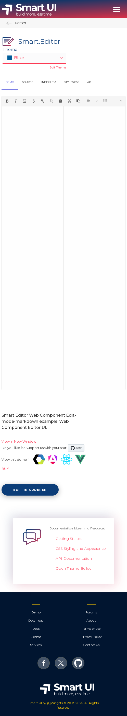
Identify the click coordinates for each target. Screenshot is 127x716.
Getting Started (69, 538)
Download (36, 620)
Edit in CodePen (30, 490)
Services (36, 645)
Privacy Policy (91, 637)
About (91, 620)
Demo (36, 612)
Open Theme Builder (74, 568)
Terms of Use (91, 628)
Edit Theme (57, 67)
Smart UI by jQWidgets (46, 703)
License (36, 637)
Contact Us (91, 645)
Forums (91, 612)
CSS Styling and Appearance (81, 548)
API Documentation (74, 558)
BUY (5, 469)
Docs (36, 628)
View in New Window (19, 441)
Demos (16, 23)
